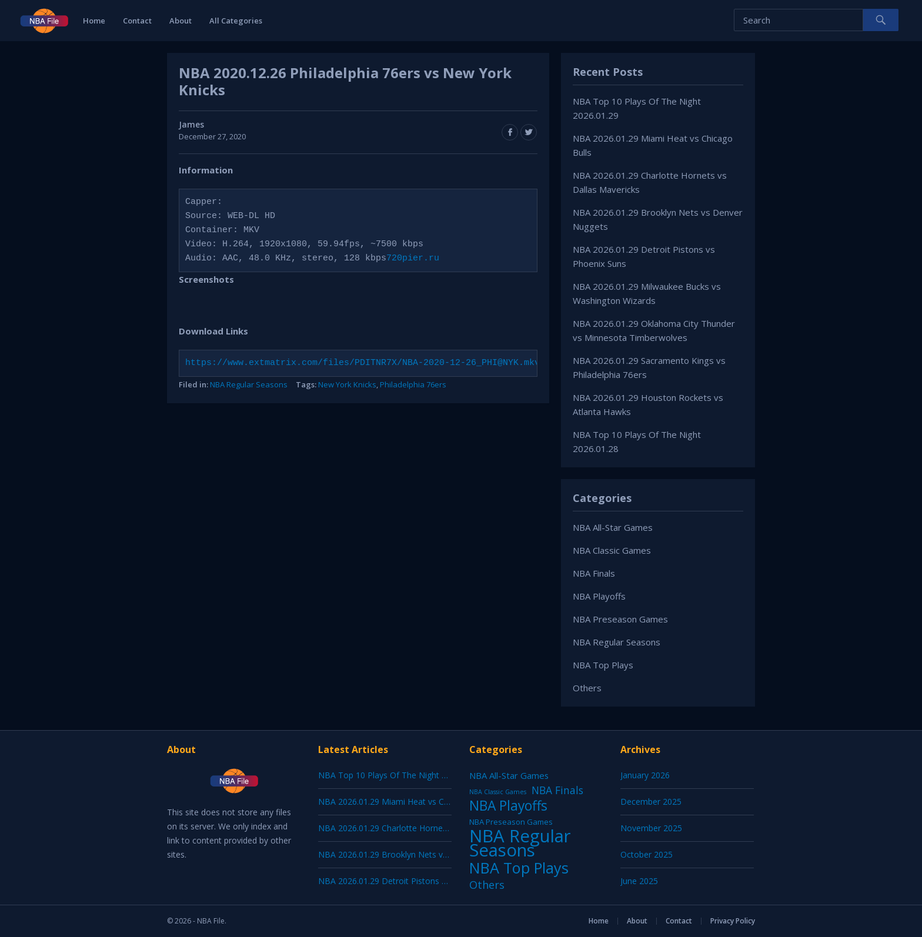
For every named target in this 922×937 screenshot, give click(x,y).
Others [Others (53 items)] (487, 885)
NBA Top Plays (603, 665)
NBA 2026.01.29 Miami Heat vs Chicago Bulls (404, 801)
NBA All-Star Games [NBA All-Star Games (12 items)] (509, 775)
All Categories (235, 20)
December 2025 (651, 801)
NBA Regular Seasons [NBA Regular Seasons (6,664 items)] (520, 843)
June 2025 (639, 880)
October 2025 (646, 854)
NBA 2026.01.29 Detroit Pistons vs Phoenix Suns (410, 880)
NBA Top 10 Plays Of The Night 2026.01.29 (400, 775)
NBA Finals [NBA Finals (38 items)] (557, 790)
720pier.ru (412, 259)
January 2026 (645, 775)
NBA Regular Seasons (249, 384)
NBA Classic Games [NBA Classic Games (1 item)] (497, 792)
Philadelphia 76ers (413, 384)
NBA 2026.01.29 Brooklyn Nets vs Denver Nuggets (415, 854)
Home (94, 20)
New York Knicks (347, 384)
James (191, 124)
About (180, 20)
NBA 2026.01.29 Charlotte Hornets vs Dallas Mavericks (422, 828)
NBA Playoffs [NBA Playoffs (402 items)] (508, 806)
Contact (137, 20)
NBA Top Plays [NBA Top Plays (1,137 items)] (519, 868)
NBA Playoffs (599, 596)
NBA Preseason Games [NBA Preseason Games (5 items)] (511, 821)
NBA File (211, 921)
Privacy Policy (732, 921)
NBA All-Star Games (613, 527)
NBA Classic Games (612, 550)
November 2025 (651, 828)
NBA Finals (594, 573)
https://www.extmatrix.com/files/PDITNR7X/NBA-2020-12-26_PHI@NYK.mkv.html (375, 363)
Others (587, 688)
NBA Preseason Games (620, 619)
